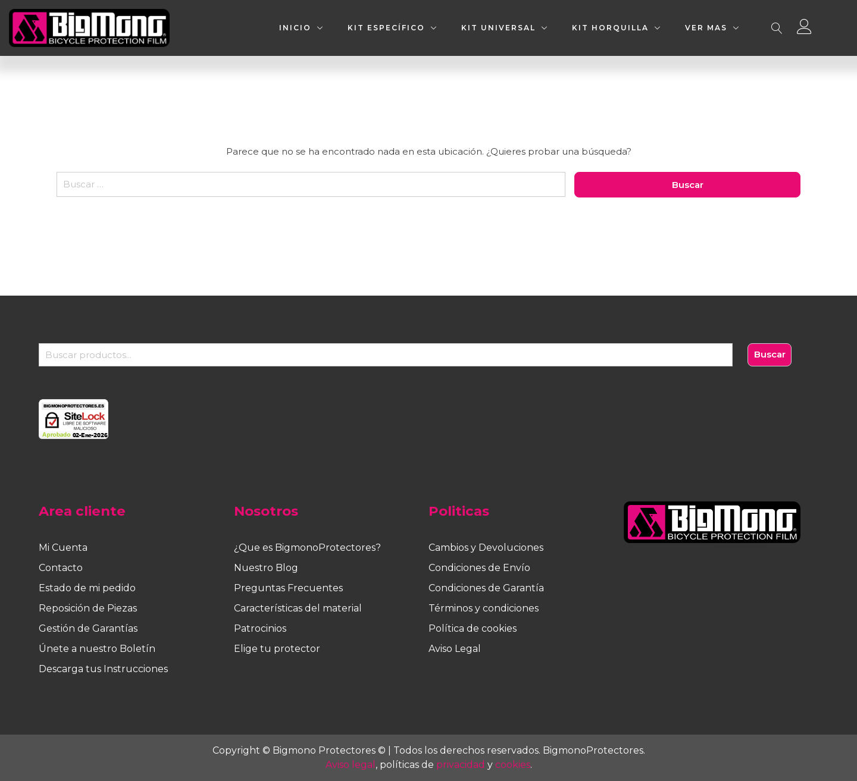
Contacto (61, 567)
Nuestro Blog (266, 567)
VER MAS (706, 27)
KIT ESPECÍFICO (386, 27)
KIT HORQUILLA (610, 27)
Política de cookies (472, 628)
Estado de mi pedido (87, 588)
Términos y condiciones (483, 608)
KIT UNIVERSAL (498, 27)
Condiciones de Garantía (486, 588)
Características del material (298, 608)
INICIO (295, 27)
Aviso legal (351, 764)
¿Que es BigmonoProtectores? (307, 547)
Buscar (770, 354)
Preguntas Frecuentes (288, 588)
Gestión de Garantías (88, 628)
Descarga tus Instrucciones (103, 669)
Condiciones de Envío (479, 567)
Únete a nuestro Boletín (97, 648)
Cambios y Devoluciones (485, 547)
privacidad (460, 764)
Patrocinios (260, 628)
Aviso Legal (454, 648)
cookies (512, 764)
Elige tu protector (277, 648)
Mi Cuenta (63, 547)
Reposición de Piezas (88, 608)
